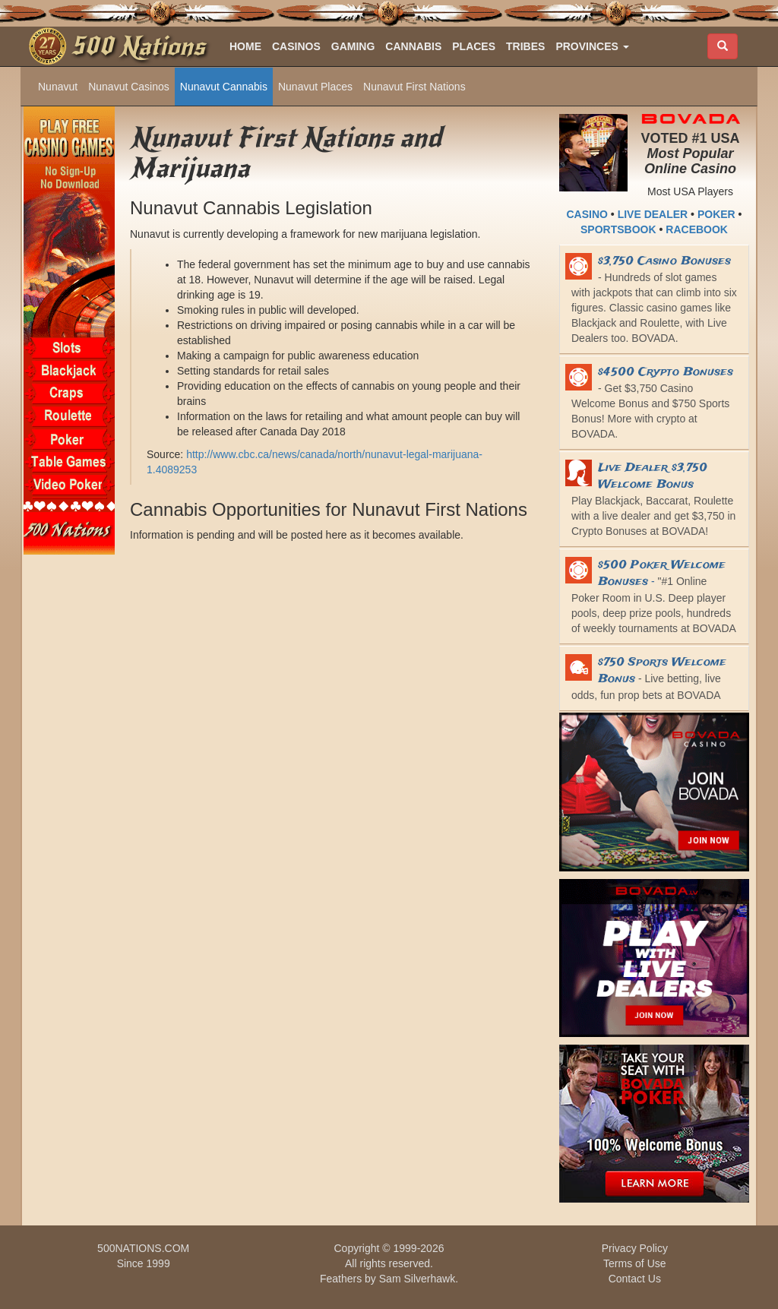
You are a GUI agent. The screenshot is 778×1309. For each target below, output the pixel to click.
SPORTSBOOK (618, 229)
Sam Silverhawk (417, 1279)
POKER (716, 214)
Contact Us (635, 1279)
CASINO (587, 214)
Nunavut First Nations (414, 87)
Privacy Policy (635, 1248)
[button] (592, 46)
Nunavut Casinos (128, 87)
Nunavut (57, 87)
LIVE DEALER (653, 214)
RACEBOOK (697, 229)
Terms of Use (634, 1263)
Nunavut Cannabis (223, 87)
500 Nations (138, 46)
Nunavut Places (315, 87)
